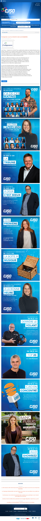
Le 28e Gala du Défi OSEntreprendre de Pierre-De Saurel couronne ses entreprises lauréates (20, 488)
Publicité (34, 511)
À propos (10, 511)
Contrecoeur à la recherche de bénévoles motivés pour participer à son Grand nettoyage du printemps (21, 495)
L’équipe (15, 511)
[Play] (33, 518)
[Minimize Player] (39, 519)
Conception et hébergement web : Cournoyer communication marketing (20, 515)
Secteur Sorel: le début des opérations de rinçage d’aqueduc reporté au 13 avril (20, 498)
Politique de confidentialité (22, 511)
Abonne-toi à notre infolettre (20, 507)
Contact (7, 16)
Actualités (7, 30)
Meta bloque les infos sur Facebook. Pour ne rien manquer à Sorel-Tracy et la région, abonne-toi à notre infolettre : (20, 26)
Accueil (3, 16)
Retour (4, 81)
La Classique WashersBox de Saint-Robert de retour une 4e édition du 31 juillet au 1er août (20, 492)
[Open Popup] (39, 518)
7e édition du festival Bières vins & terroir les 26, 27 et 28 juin (20, 502)
